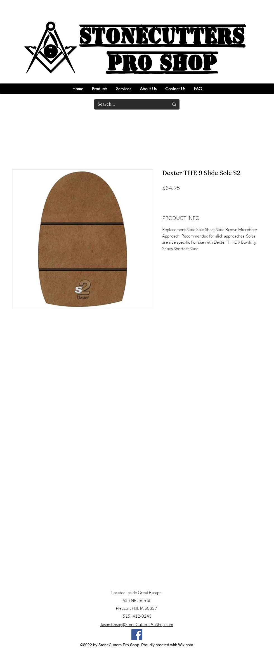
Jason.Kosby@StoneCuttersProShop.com (136, 624)
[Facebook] (136, 634)
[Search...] (129, 104)
